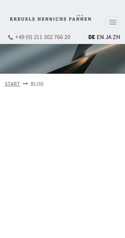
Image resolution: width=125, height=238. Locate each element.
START (12, 83)
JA (108, 37)
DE (91, 37)
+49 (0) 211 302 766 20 (42, 37)
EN (100, 37)
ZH (116, 37)
